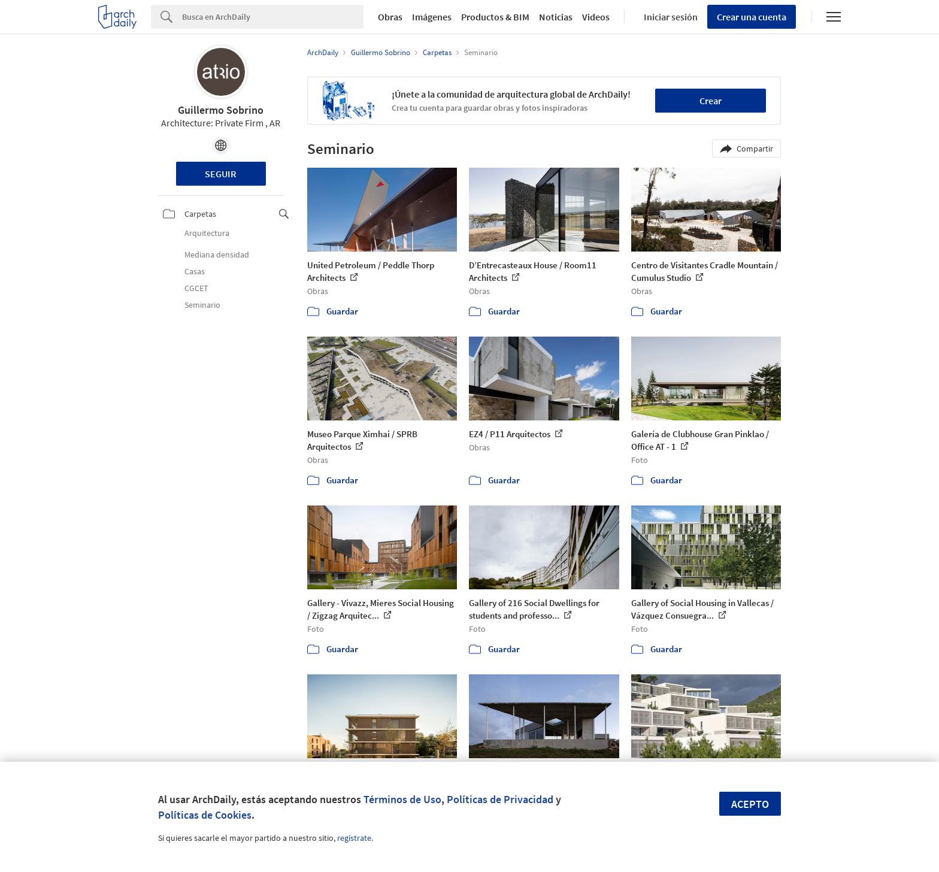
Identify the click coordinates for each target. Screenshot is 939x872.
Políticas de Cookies (205, 815)
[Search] (273, 17)
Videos (596, 17)
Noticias (556, 17)
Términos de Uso (402, 799)
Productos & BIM (495, 17)
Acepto (750, 804)
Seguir (221, 174)
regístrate (354, 837)
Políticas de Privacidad (500, 799)
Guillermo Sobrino (220, 110)
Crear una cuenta (751, 17)
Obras (390, 17)
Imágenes (432, 17)
